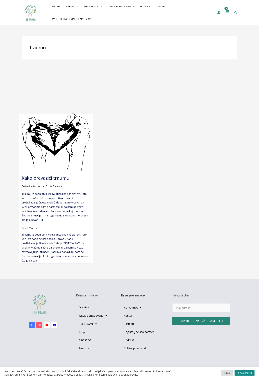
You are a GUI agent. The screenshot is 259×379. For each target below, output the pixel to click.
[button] (235, 12)
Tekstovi (84, 348)
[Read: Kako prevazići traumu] (56, 142)
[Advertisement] (129, 86)
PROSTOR (85, 340)
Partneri (129, 323)
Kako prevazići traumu (45, 178)
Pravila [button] (227, 372)
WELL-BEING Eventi (94, 315)
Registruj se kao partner (139, 332)
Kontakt (128, 315)
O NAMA (84, 307)
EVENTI (70, 6)
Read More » (30, 228)
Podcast (145, 6)
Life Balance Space (120, 6)
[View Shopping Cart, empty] (227, 12)
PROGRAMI (91, 6)
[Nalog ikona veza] (219, 12)
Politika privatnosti (135, 348)
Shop (161, 6)
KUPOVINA (133, 307)
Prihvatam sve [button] (244, 372)
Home (56, 6)
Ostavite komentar (33, 186)
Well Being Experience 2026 (72, 19)
